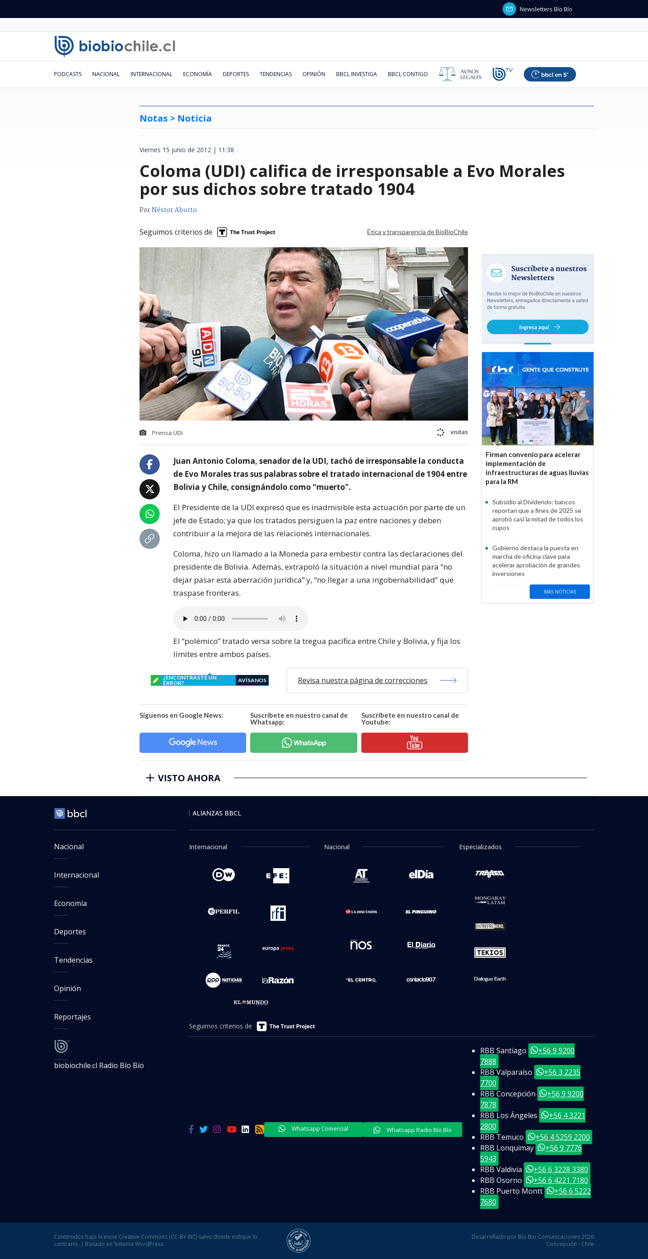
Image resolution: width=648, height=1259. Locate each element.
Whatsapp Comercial (313, 1128)
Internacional (151, 74)
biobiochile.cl (76, 1065)
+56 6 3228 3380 (557, 1169)
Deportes (236, 74)
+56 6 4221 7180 (557, 1180)
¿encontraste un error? (210, 680)
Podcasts (67, 74)
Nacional (106, 74)
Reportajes (72, 1017)
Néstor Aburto (174, 210)
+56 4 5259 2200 (559, 1137)
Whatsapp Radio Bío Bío (413, 1130)
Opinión (313, 74)
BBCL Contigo (408, 74)
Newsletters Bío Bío (537, 9)
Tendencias (276, 74)
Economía (197, 74)
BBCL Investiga (356, 74)
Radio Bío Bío (121, 1065)
